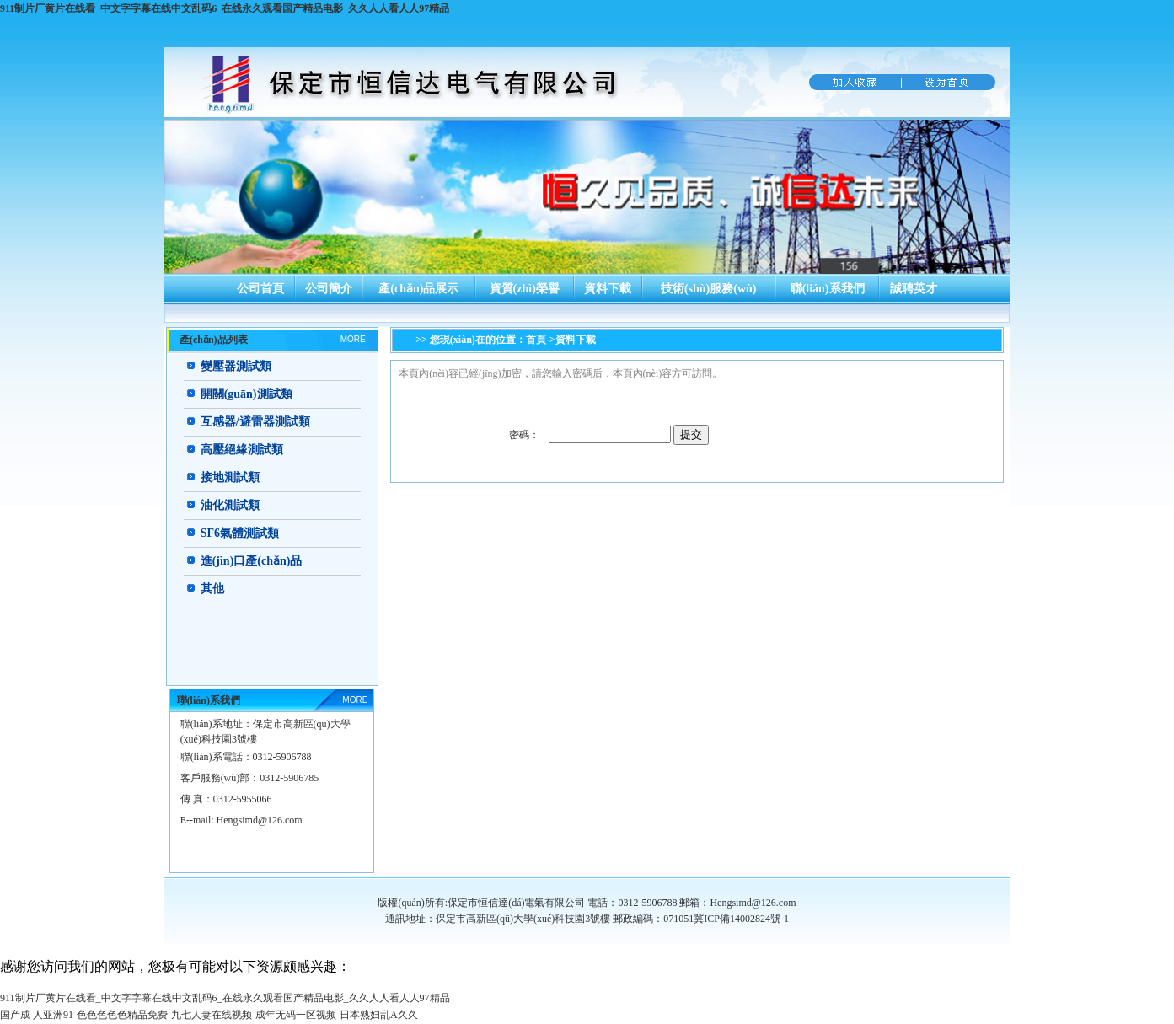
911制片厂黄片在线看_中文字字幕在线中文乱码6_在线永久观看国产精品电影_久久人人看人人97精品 (224, 8)
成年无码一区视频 (295, 1015)
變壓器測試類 (236, 366)
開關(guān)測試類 (246, 394)
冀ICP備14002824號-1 (741, 919)
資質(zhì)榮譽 (525, 288)
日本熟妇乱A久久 (379, 1015)
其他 (212, 588)
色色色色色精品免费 (122, 1015)
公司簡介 (328, 288)
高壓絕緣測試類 (242, 449)
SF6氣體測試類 (240, 533)
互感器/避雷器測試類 (255, 421)
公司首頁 (260, 288)
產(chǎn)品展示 (418, 288)
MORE (353, 339)
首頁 (536, 340)
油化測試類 (230, 505)
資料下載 (607, 288)
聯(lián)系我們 (828, 288)
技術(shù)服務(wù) (709, 288)
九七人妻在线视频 (211, 1015)
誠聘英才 (913, 288)
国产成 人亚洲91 (36, 1015)
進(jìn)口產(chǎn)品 (252, 561)
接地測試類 (230, 477)
